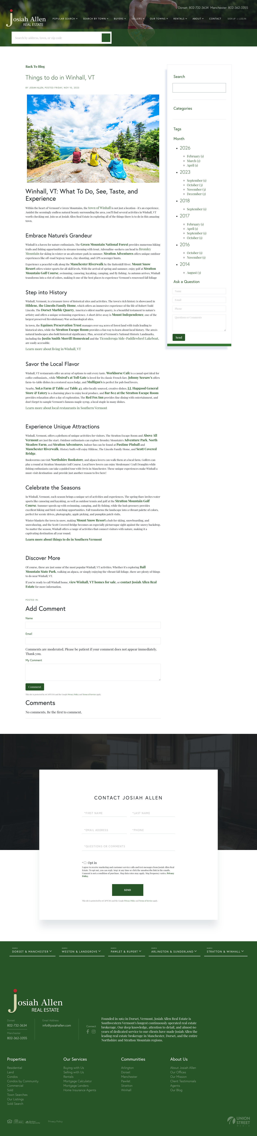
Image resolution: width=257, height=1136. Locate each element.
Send (127, 890)
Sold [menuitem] (10, 1090)
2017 (185, 216)
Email (29, 634)
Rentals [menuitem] (179, 18)
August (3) (194, 272)
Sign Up (231, 18)
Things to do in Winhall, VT (60, 77)
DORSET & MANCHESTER (30, 951)
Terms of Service (89, 694)
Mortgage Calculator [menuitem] (77, 1081)
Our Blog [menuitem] (176, 1090)
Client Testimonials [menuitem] (183, 1081)
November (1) (196, 257)
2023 (185, 172)
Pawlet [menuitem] (125, 1081)
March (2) (193, 161)
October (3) (195, 185)
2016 (185, 244)
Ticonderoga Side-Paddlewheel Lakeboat (129, 338)
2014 (185, 264)
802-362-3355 (238, 8)
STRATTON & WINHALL (224, 951)
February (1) (195, 156)
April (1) (192, 165)
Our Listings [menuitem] (15, 1099)
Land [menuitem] (10, 1072)
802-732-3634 (199, 8)
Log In (242, 18)
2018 (185, 200)
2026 (185, 148)
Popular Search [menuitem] (64, 18)
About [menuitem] (197, 18)
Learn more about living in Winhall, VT (53, 349)
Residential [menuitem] (14, 1068)
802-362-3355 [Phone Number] (17, 1038)
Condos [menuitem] (12, 1077)
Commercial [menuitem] (15, 1085)
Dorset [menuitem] (125, 1072)
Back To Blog (35, 66)
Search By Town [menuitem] (94, 18)
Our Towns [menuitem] (158, 18)
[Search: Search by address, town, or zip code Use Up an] (58, 38)
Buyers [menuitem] (119, 18)
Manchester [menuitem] (129, 1077)
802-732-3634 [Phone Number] (17, 1025)
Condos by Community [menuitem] (22, 1081)
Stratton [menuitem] (127, 1085)
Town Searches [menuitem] (17, 1095)
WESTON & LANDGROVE (79, 951)
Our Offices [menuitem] (178, 1072)
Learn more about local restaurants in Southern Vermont (66, 408)
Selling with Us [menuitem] (73, 1072)
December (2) (196, 194)
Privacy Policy (73, 694)
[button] (106, 37)
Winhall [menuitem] (126, 1090)
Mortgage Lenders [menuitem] (76, 1085)
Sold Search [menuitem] (15, 1104)
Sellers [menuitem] (137, 18)
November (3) (196, 189)
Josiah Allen (36, 87)
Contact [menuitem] (215, 18)
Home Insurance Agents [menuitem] (79, 1090)
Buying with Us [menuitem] (73, 1068)
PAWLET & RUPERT (124, 951)
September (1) (196, 180)
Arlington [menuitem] (127, 1068)
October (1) (194, 238)
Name (29, 618)
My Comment (34, 660)
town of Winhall (99, 208)
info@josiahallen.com (56, 1025)
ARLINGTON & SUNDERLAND (172, 951)
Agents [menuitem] (175, 1085)
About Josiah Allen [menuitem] (183, 1068)
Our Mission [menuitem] (178, 1077)
